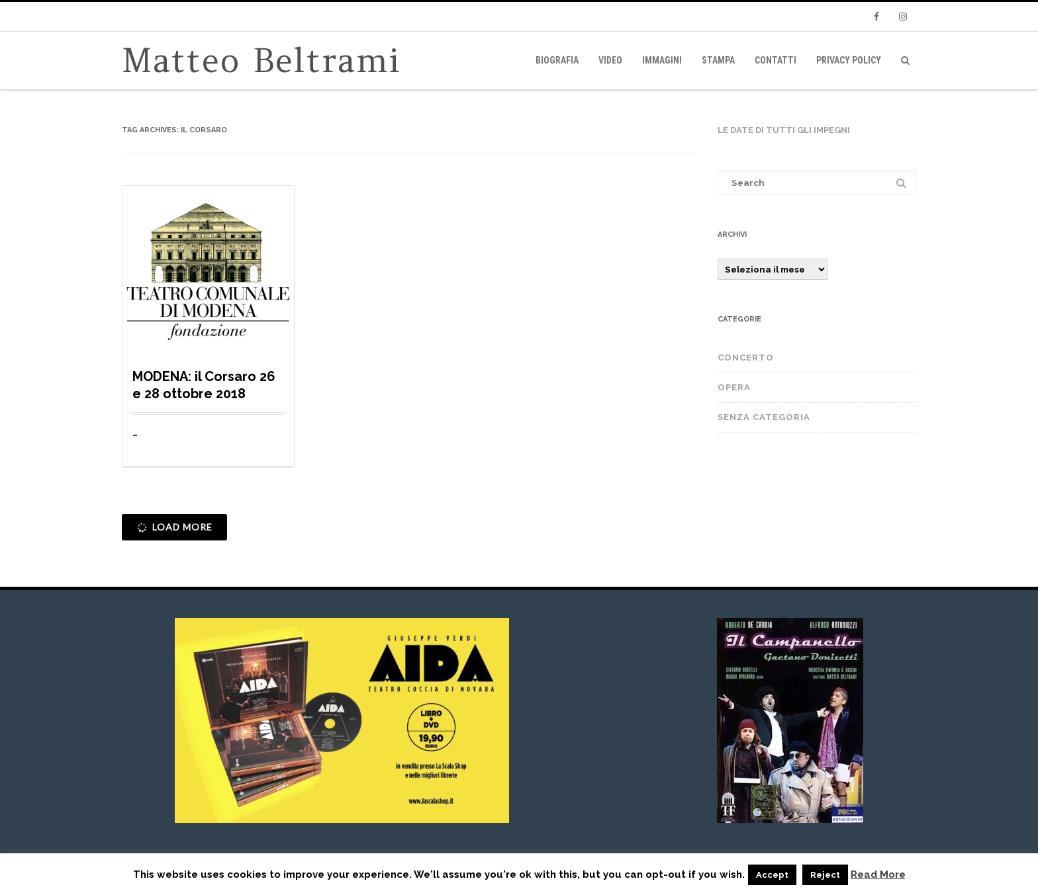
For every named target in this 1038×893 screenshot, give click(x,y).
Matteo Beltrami (262, 60)
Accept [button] (772, 875)
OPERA (734, 387)
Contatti (775, 60)
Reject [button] (825, 875)
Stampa (718, 60)
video (610, 60)
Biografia (557, 60)
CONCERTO (746, 357)
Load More (173, 527)
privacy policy (848, 60)
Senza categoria (764, 417)
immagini (662, 60)
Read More (878, 875)
